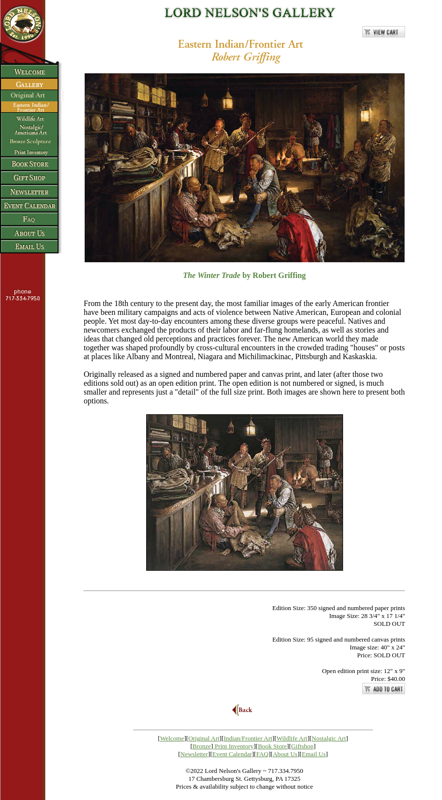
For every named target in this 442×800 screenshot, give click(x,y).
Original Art (204, 738)
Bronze (201, 746)
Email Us (314, 754)
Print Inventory (234, 746)
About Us (285, 754)
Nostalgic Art (329, 738)
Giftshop (302, 746)
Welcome (172, 738)
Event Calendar (232, 754)
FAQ (262, 754)
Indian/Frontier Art (248, 738)
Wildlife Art (292, 738)
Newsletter (194, 754)
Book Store (272, 746)
